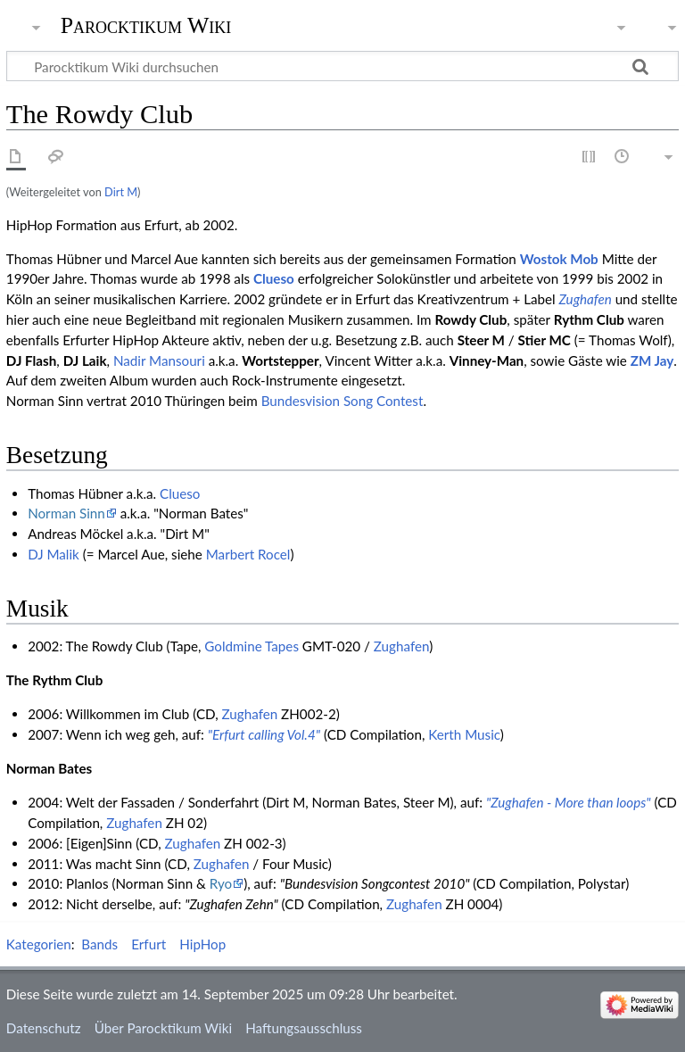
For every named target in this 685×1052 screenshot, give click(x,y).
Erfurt (148, 944)
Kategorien (38, 944)
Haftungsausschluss (303, 1028)
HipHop (202, 944)
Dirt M (120, 192)
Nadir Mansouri (159, 360)
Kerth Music (463, 734)
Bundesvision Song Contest (342, 401)
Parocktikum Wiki (146, 24)
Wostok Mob (559, 259)
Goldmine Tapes (251, 646)
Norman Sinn (66, 513)
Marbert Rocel (248, 554)
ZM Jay (652, 360)
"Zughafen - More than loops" (568, 802)
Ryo (221, 883)
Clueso (273, 278)
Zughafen (585, 299)
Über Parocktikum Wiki (163, 1028)
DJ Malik (53, 554)
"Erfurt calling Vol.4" (264, 734)
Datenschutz (43, 1028)
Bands (99, 944)
